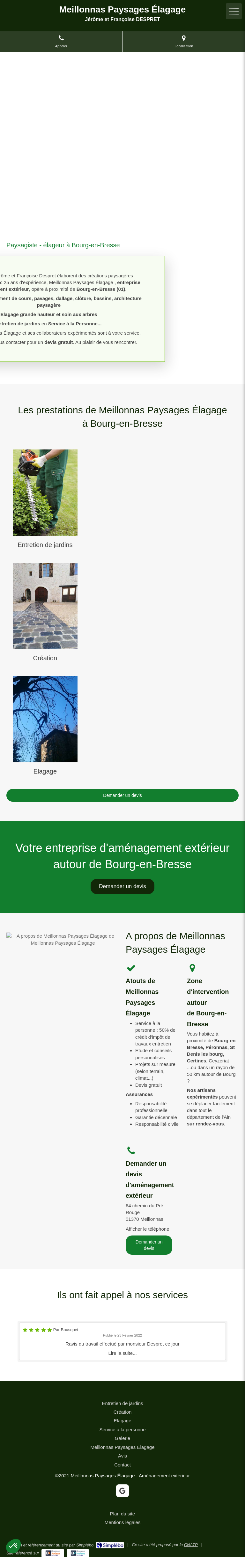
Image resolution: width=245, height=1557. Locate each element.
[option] (122, 1341)
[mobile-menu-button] (234, 11)
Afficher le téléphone (147, 1229)
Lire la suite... (122, 1353)
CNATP (191, 1544)
